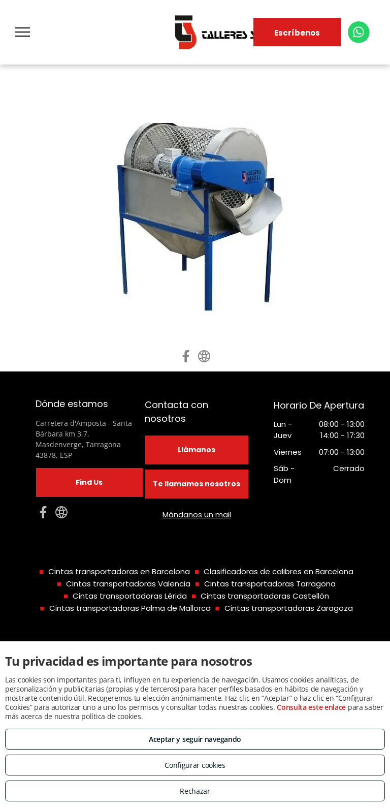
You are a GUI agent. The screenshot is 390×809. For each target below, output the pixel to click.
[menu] (22, 32)
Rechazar (195, 791)
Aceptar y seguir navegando (195, 739)
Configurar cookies (195, 765)
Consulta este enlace (311, 707)
